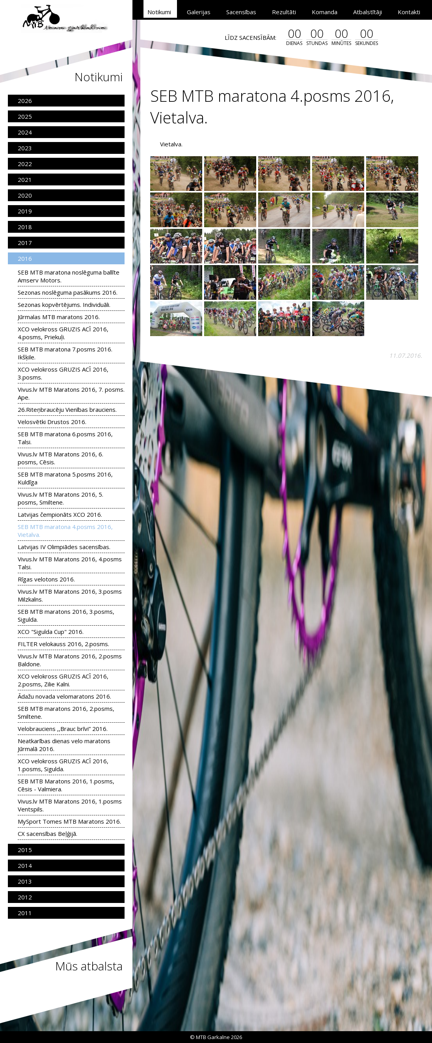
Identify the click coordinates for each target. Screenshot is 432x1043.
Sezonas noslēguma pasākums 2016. (67, 292)
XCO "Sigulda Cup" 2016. (51, 632)
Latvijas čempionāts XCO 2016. (60, 514)
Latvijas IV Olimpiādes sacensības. (64, 547)
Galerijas (198, 12)
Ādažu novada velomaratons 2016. (64, 696)
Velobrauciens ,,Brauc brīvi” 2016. (63, 729)
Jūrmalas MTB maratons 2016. (59, 317)
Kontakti (409, 12)
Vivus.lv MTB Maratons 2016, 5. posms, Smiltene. (60, 498)
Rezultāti (284, 12)
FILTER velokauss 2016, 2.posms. (63, 644)
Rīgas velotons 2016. (46, 579)
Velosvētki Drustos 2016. (52, 422)
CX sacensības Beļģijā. (47, 833)
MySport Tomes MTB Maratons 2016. (69, 821)
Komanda (324, 12)
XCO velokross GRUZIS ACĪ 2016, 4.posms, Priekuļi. (63, 333)
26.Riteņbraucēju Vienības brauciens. (67, 409)
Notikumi (159, 12)
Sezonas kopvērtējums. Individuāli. (64, 304)
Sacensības (241, 12)
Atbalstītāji (367, 12)
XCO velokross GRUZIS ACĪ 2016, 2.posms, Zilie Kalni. (63, 680)
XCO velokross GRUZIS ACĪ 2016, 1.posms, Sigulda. (63, 765)
